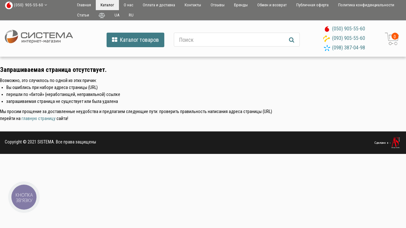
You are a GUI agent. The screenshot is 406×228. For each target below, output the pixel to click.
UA (117, 15)
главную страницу (39, 118)
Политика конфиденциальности (366, 5)
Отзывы (218, 5)
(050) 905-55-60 (348, 29)
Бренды (241, 5)
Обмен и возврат (272, 5)
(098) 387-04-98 (348, 48)
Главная (84, 5)
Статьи (83, 15)
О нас (128, 5)
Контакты (193, 5)
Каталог (107, 5)
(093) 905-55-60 (348, 38)
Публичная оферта (312, 5)
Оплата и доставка (159, 5)
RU (131, 15)
